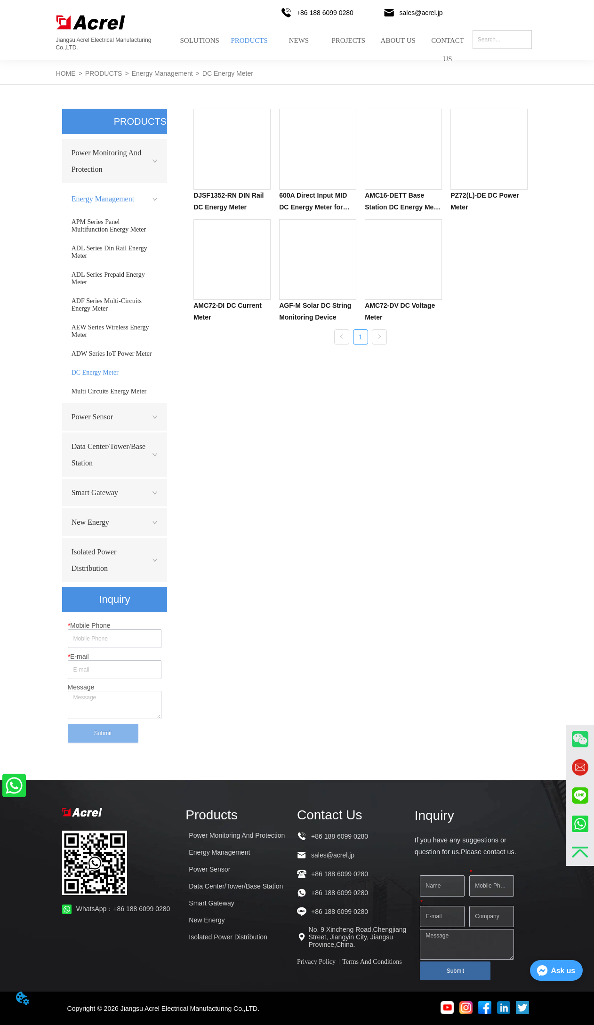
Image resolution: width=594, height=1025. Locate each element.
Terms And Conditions (372, 961)
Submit (103, 733)
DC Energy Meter (227, 73)
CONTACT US (447, 46)
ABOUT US (398, 40)
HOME (66, 73)
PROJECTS (348, 40)
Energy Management (162, 73)
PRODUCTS (249, 40)
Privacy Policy (316, 961)
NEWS (299, 40)
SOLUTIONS (199, 40)
